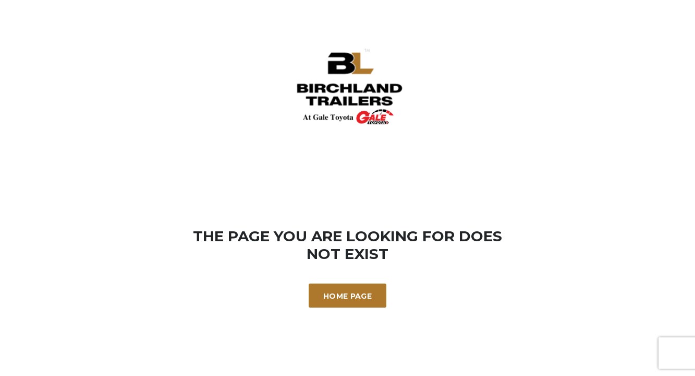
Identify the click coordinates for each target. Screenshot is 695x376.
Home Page (347, 296)
